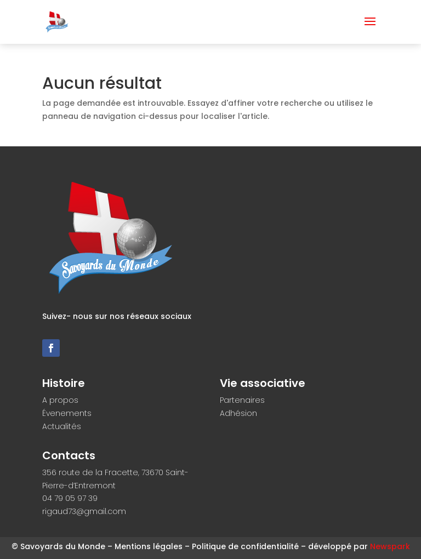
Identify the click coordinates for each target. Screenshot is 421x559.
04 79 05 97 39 (70, 498)
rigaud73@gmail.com (84, 511)
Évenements (67, 413)
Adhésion (238, 413)
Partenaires (242, 400)
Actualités (61, 426)
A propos (60, 400)
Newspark (390, 546)
